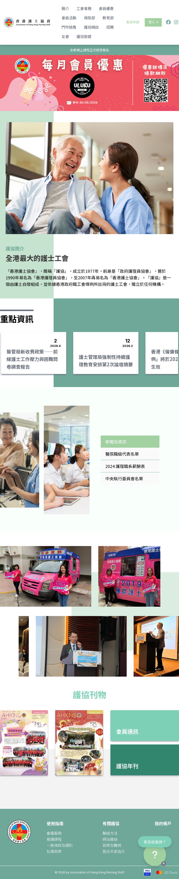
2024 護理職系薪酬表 (125, 466)
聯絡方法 (110, 833)
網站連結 (110, 839)
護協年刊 (127, 766)
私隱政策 (54, 851)
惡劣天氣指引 (114, 851)
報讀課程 (54, 839)
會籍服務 (54, 833)
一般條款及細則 (60, 845)
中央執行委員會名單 (124, 478)
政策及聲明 (112, 845)
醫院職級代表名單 (122, 454)
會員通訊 (127, 731)
